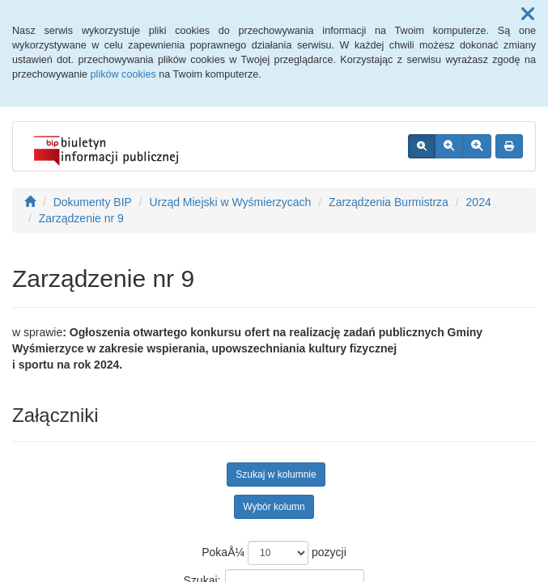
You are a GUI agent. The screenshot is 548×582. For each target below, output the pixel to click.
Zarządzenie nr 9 (81, 218)
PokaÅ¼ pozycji (274, 553)
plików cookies (123, 74)
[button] (528, 14)
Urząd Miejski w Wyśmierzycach (231, 202)
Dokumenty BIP (92, 202)
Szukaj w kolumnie (276, 474)
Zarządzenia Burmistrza (388, 202)
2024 (478, 202)
